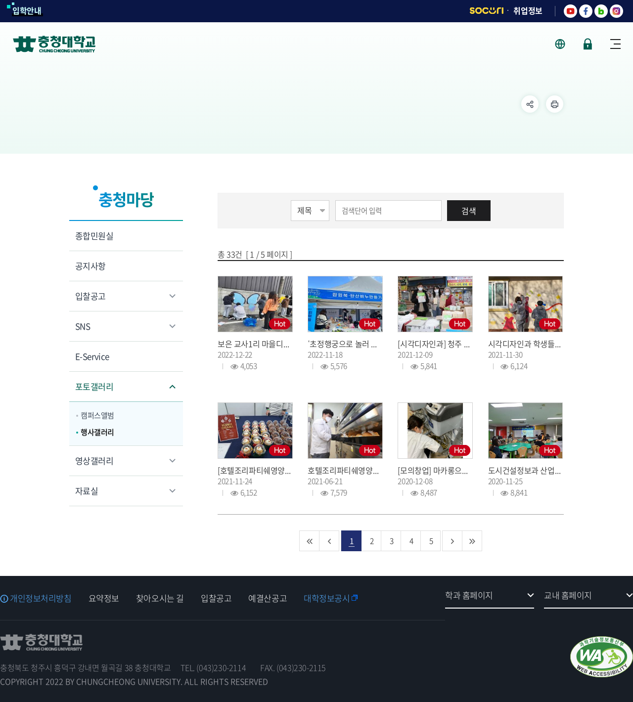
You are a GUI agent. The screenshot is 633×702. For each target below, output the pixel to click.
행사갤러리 (97, 432)
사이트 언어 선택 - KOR (566, 44)
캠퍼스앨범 (97, 415)
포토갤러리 (94, 386)
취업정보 (528, 10)
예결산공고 (267, 598)
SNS (82, 326)
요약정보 (104, 598)
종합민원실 (94, 235)
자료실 (86, 490)
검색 (468, 211)
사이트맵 (615, 44)
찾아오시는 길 (160, 598)
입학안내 (27, 10)
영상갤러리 (94, 460)
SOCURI (486, 10)
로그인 (588, 44)
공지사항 (90, 266)
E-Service (92, 356)
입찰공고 (90, 296)
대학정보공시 (327, 598)
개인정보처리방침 (41, 598)
